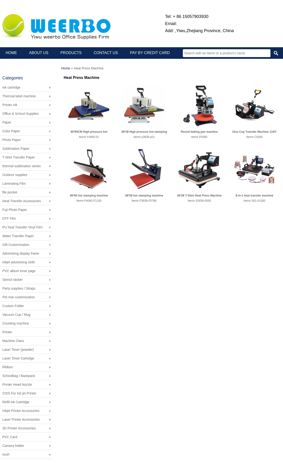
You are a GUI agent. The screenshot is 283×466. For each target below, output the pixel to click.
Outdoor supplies (14, 175)
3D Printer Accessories (19, 428)
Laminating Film (14, 183)
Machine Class (13, 341)
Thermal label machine (19, 96)
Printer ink (9, 105)
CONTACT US (106, 53)
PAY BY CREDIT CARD (150, 53)
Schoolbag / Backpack (18, 376)
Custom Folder (13, 306)
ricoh (5, 454)
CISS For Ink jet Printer (19, 393)
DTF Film (9, 218)
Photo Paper (11, 140)
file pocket (9, 192)
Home (65, 68)
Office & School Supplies (20, 113)
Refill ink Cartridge (15, 402)
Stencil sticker (12, 280)
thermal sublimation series (21, 166)
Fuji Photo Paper (14, 210)
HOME (11, 53)
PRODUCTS (71, 53)
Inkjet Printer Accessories (20, 411)
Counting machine (15, 323)
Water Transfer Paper (18, 236)
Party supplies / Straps (18, 288)
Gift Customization (15, 245)
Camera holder (13, 446)
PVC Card (9, 437)
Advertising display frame (20, 253)
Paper (6, 122)
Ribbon (7, 367)
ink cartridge (11, 87)
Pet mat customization (18, 297)
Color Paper (11, 131)
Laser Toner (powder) (18, 349)
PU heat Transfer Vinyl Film (22, 227)
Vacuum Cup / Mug (16, 314)
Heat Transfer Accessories (21, 201)
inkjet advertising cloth (18, 262)
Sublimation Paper (15, 148)
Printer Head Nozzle (17, 384)
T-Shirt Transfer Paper (18, 157)
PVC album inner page (19, 271)
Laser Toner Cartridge (18, 358)
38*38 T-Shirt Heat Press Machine (199, 195)
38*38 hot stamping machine (144, 195)
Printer (7, 332)
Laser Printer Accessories (21, 419)
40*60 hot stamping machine (89, 195)
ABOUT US (38, 53)
